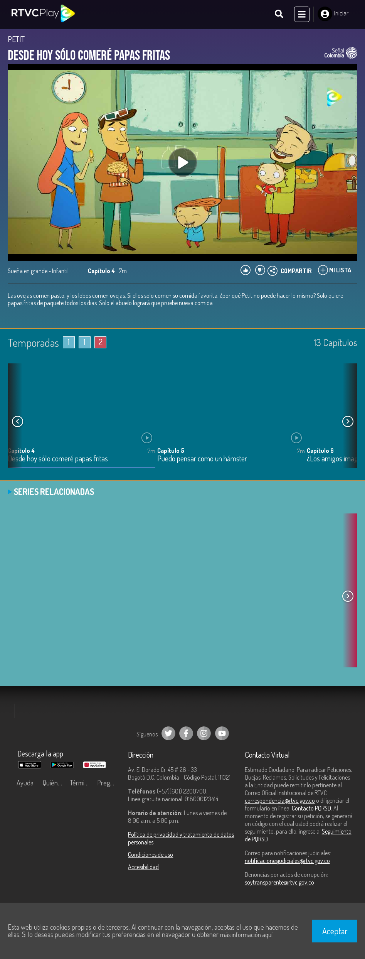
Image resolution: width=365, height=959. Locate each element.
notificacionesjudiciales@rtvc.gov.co (287, 861)
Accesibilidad (143, 867)
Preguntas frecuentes (109, 783)
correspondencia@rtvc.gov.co (280, 801)
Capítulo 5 (170, 451)
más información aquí (246, 935)
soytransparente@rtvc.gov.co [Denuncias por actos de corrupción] (279, 882)
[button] (347, 422)
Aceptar (335, 930)
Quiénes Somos (54, 783)
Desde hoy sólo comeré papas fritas (58, 459)
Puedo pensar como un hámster (202, 459)
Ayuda (25, 783)
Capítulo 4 (21, 451)
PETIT (16, 39)
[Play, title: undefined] (183, 163)
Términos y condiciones (81, 783)
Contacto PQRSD (311, 808)
